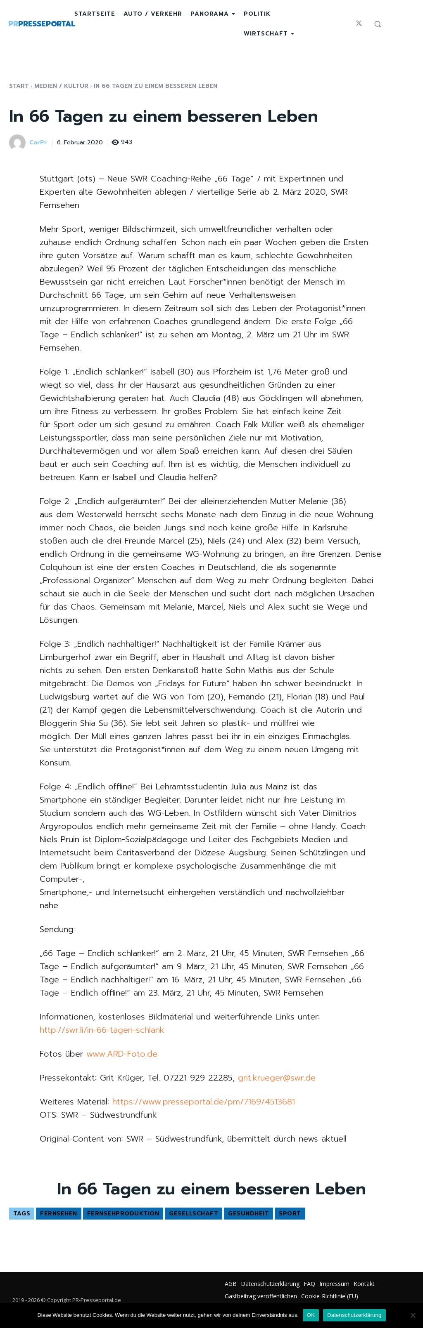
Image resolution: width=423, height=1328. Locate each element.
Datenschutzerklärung (354, 1315)
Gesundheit (248, 1213)
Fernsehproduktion (123, 1213)
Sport (290, 1213)
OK (311, 1315)
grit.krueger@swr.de (277, 1077)
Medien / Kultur (61, 86)
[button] (377, 23)
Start (19, 86)
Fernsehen (58, 1213)
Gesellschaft (193, 1213)
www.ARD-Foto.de (121, 1054)
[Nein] (413, 1315)
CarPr (38, 142)
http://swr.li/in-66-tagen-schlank (102, 1030)
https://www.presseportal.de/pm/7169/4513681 (203, 1101)
